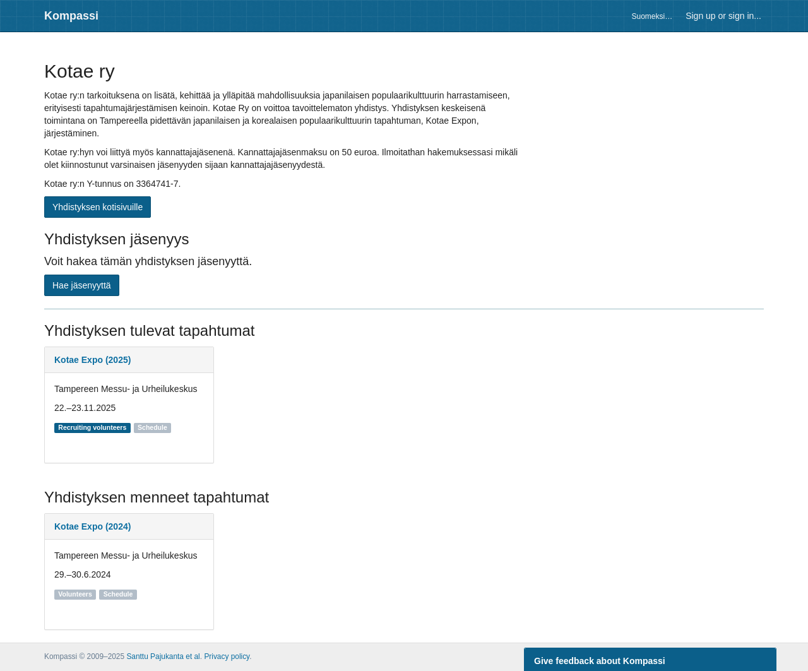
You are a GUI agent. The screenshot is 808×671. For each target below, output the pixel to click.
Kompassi (71, 15)
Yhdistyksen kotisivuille (97, 207)
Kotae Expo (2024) (92, 526)
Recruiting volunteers (92, 427)
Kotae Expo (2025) (92, 360)
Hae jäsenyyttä (81, 285)
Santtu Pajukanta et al (162, 656)
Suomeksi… (651, 16)
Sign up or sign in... (723, 16)
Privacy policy (226, 656)
